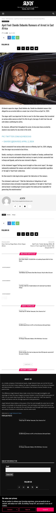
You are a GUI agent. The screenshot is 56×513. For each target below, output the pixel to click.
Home (3, 19)
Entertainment (9, 19)
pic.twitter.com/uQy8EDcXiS (16, 136)
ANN (7, 33)
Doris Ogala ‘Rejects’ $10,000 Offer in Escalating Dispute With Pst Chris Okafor (36, 260)
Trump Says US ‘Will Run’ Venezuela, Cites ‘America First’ (32, 311)
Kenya (13, 214)
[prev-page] (3, 298)
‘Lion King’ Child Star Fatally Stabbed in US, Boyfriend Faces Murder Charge (35, 286)
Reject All (27, 509)
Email (7, 466)
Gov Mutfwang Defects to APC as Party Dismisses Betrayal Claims (34, 325)
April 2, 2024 (28, 141)
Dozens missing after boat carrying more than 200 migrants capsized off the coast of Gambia (36, 353)
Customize (9, 509)
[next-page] (6, 298)
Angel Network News (15, 413)
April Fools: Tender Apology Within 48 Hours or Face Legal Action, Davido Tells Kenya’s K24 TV (42, 246)
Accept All (45, 509)
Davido (8, 214)
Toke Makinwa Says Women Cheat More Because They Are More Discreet (36, 272)
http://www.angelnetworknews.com (22, 201)
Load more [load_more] (28, 364)
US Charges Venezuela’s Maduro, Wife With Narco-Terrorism (33, 338)
